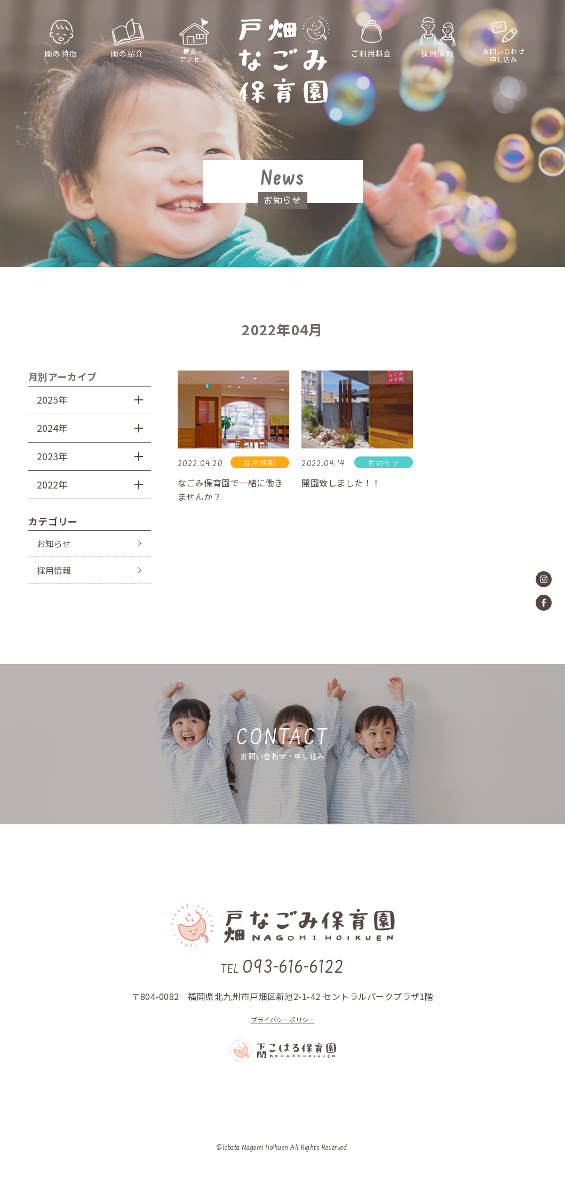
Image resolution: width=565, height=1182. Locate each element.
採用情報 (54, 570)
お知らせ (54, 543)
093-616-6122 (283, 968)
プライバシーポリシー (283, 1019)
